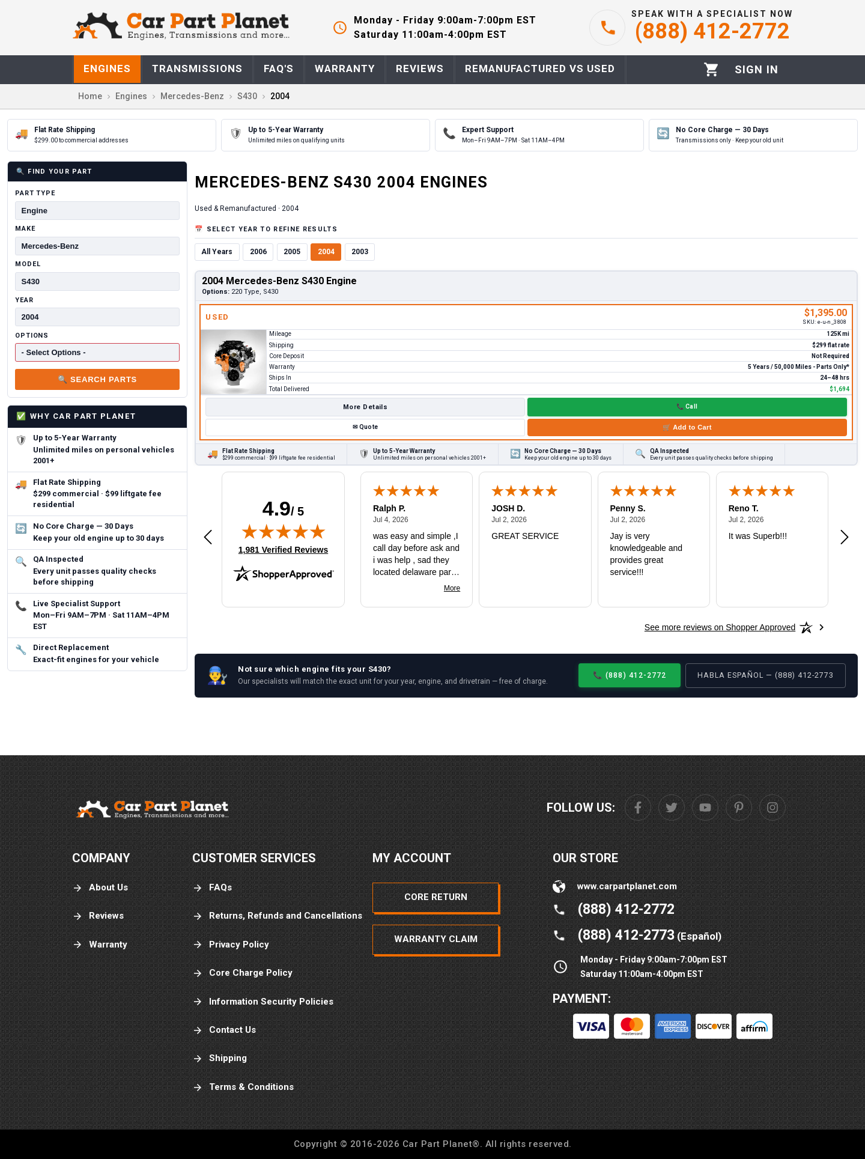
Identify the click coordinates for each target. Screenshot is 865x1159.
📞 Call (686, 406)
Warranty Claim (436, 939)
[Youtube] (705, 807)
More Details (365, 407)
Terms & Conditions (243, 1087)
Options (32, 335)
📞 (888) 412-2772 (629, 675)
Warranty (99, 945)
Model (27, 264)
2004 (326, 252)
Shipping (219, 1058)
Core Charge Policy (242, 973)
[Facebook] (638, 807)
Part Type (35, 193)
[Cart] (711, 69)
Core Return (435, 897)
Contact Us (224, 1030)
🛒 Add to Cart (687, 427)
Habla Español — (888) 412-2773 (765, 675)
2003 (359, 252)
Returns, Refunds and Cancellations (277, 916)
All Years (216, 252)
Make (25, 229)
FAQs (212, 887)
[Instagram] (772, 807)
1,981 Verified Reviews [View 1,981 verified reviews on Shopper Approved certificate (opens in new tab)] (283, 549)
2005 (292, 252)
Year (24, 300)
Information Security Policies (262, 1002)
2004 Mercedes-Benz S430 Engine (279, 281)
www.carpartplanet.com (627, 886)
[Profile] (756, 70)
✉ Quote (365, 427)
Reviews (98, 916)
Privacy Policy (230, 945)
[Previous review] (208, 537)
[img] (283, 531)
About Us (100, 887)
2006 (258, 252)
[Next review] (844, 537)
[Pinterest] (739, 807)
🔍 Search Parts (97, 379)
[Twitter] (671, 807)
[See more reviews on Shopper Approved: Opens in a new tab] (720, 627)
